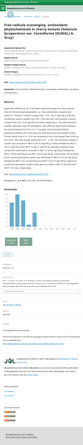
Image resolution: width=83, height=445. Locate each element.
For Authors (9, 395)
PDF (9, 254)
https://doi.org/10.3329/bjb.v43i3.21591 (28, 82)
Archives (16, 16)
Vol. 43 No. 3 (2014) (32, 16)
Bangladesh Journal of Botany (20, 8)
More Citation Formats (14, 291)
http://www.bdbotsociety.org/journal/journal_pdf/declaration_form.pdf (33, 343)
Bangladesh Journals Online (21, 2)
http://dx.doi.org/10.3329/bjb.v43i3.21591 (29, 174)
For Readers (9, 391)
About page (32, 374)
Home (6, 16)
